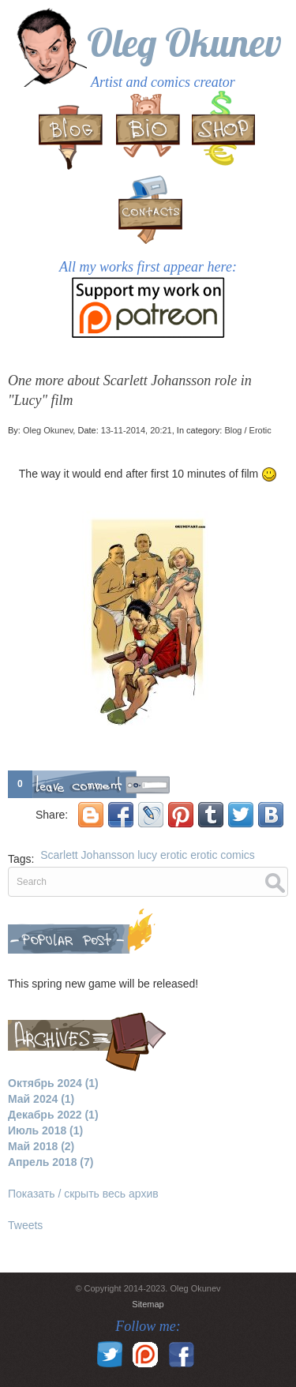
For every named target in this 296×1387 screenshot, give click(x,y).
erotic (173, 855)
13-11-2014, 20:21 (136, 430)
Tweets (25, 1225)
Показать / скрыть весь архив (83, 1193)
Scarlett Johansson (87, 855)
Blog (233, 430)
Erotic (260, 430)
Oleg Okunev (184, 42)
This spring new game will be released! (103, 983)
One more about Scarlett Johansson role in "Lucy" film (130, 390)
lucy (147, 855)
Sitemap (147, 1304)
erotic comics (222, 855)
